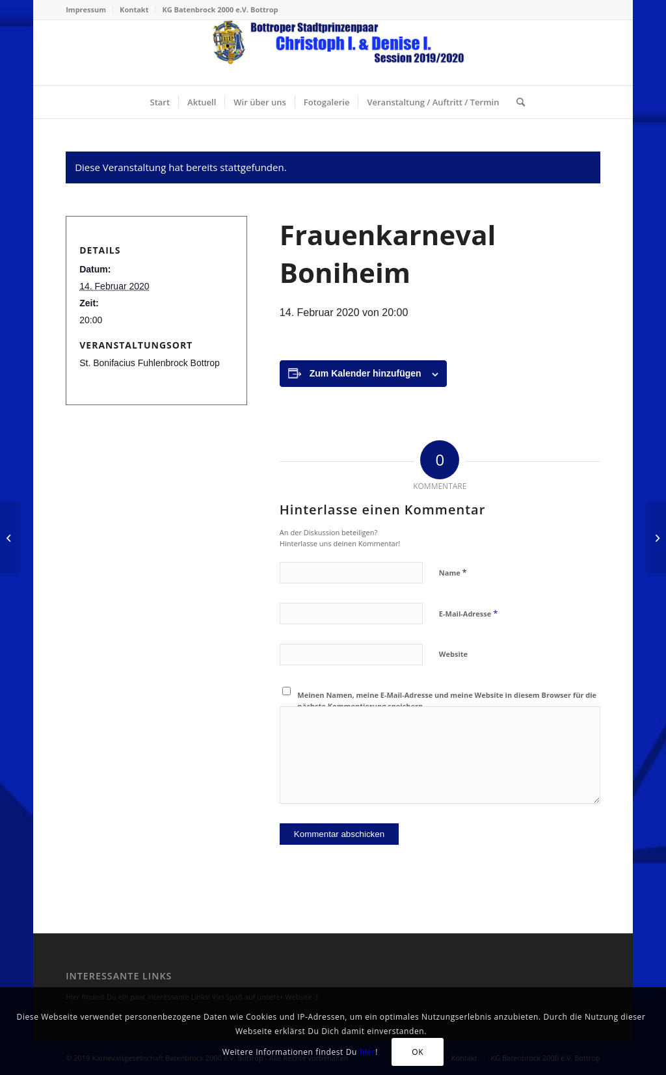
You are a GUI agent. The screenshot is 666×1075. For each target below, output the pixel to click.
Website (453, 654)
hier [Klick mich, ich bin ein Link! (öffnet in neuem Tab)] (367, 1051)
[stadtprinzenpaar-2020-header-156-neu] (333, 52)
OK (417, 1051)
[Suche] (516, 102)
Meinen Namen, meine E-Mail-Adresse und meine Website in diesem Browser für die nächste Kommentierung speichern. (446, 700)
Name (453, 572)
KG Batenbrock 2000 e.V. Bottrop (220, 9)
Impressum (86, 9)
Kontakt (134, 9)
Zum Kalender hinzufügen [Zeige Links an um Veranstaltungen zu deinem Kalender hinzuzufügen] (365, 373)
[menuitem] (89, 10)
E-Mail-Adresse (468, 613)
